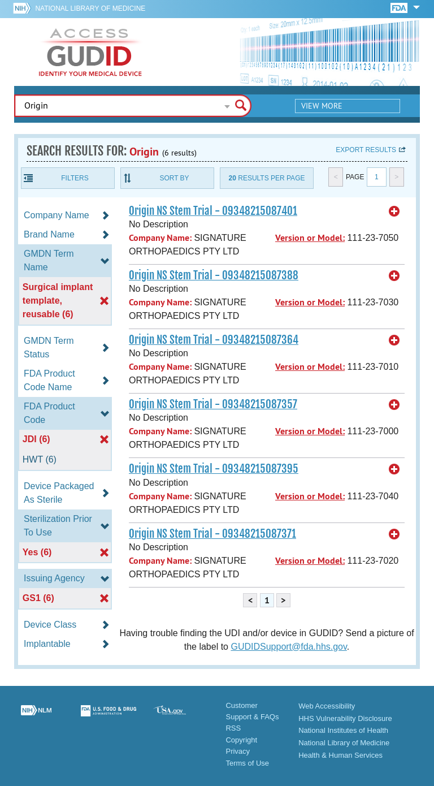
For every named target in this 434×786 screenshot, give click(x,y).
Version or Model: (310, 238)
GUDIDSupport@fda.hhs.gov (288, 646)
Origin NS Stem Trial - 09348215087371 (212, 534)
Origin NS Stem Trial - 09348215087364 (213, 340)
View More (321, 106)
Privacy (237, 751)
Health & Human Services (340, 755)
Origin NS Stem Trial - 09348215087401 (213, 211)
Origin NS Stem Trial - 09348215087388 (213, 275)
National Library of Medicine (90, 8)
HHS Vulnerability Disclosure (345, 718)
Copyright (241, 740)
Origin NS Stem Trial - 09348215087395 (213, 469)
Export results (366, 150)
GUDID (90, 52)
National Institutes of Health (343, 730)
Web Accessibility (326, 706)
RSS (233, 728)
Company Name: (160, 238)
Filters (74, 178)
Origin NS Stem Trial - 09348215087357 (213, 404)
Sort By (174, 178)
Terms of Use (247, 763)
